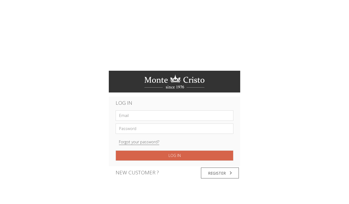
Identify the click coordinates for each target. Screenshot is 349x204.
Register (220, 173)
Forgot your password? (139, 141)
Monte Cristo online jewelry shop (174, 81)
